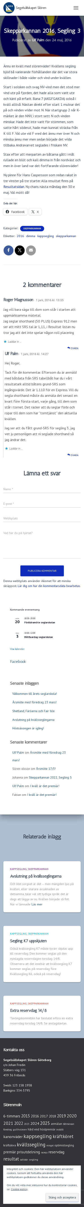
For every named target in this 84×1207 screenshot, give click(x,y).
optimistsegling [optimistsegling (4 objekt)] (64, 1145)
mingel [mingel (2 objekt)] (50, 1145)
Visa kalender (17, 649)
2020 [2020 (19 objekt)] (72, 1116)
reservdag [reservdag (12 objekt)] (56, 1151)
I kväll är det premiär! (44, 786)
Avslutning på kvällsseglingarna (33, 720)
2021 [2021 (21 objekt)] (8, 1123)
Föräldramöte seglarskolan (39, 622)
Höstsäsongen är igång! (28, 728)
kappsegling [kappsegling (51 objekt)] (38, 1136)
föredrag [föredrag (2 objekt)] (7, 1129)
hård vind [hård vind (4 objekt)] (33, 1129)
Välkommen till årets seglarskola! (34, 694)
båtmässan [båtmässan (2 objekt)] (68, 1123)
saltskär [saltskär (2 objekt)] (24, 1159)
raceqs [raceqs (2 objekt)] (44, 1152)
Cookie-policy (19, 1189)
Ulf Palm (11, 353)
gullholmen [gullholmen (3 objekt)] (20, 1129)
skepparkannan (66, 236)
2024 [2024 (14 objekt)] (34, 1123)
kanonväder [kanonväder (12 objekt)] (13, 1136)
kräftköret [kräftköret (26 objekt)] (63, 1136)
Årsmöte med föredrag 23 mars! (34, 702)
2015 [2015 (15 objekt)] (25, 1116)
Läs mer (37, 904)
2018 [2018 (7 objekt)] (52, 1116)
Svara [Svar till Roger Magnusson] (72, 348)
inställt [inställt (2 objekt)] (60, 1129)
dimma (30, 236)
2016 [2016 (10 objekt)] (35, 1116)
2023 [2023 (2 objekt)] (26, 1123)
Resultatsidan (13, 186)
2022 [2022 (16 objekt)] (18, 1123)
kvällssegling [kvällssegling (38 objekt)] (31, 1144)
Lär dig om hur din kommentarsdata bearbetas (49, 586)
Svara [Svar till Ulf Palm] (72, 455)
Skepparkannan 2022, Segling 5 (50, 777)
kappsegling (45, 236)
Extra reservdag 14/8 (28, 1010)
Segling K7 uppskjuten (28, 940)
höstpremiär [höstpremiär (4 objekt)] (47, 1129)
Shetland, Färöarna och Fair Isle (33, 711)
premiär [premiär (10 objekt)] (9, 1152)
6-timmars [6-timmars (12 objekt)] (11, 1116)
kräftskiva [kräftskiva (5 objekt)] (9, 1145)
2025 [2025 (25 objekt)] (45, 1123)
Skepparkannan (32, 228)
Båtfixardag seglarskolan (38, 637)
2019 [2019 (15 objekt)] (61, 1116)
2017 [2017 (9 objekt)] (44, 1116)
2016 (20, 236)
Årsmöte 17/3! (46, 769)
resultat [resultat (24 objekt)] (11, 1159)
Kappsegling (18, 869)
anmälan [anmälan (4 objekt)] (56, 1124)
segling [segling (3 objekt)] (33, 1159)
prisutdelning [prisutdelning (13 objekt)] (28, 1151)
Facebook (18, 661)
